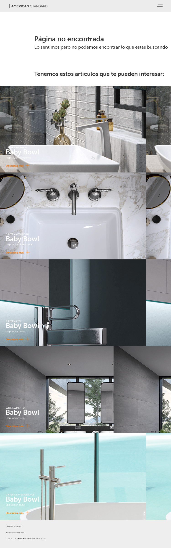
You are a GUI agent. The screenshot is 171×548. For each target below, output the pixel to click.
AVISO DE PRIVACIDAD (15, 533)
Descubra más (17, 165)
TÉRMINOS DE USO (14, 527)
